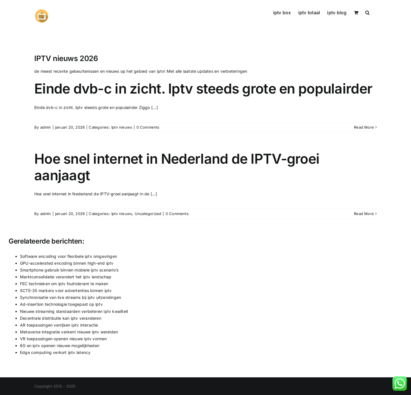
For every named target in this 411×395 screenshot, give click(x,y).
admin (45, 127)
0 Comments (148, 127)
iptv (160, 71)
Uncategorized (148, 213)
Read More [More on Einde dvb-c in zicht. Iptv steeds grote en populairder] (364, 127)
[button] (367, 12)
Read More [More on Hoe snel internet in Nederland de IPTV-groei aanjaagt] (364, 213)
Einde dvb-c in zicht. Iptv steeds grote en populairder (203, 88)
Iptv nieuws (121, 127)
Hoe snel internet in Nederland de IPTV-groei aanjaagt (176, 167)
